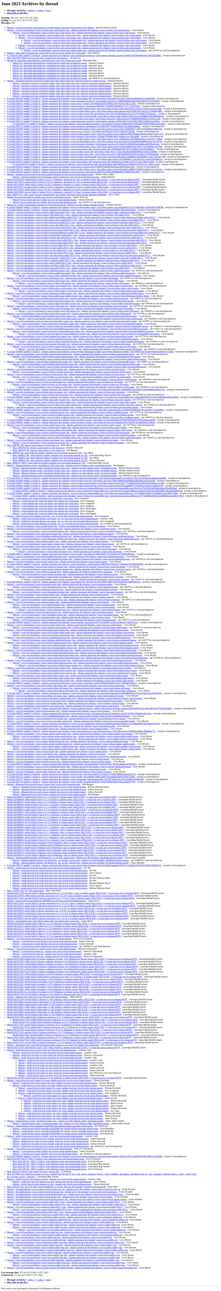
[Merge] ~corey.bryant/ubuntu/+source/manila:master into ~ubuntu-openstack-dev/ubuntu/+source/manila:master (58, 594)
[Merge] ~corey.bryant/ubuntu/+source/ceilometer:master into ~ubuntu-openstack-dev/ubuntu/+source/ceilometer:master (61, 529)
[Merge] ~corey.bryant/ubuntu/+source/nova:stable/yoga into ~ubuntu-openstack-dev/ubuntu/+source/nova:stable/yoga (61, 1252)
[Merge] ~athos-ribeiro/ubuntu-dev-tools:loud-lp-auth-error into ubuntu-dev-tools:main (46, 53)
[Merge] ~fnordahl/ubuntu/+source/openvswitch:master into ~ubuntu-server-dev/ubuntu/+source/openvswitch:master (60, 1197)
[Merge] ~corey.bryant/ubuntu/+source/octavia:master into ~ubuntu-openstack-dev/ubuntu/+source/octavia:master (59, 711)
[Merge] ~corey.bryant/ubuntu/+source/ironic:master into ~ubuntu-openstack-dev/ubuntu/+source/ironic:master (57, 561)
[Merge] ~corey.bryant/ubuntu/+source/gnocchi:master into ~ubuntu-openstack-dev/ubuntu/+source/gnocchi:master (59, 546)
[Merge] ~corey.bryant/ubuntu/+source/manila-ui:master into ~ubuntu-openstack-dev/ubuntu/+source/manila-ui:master (61, 597)
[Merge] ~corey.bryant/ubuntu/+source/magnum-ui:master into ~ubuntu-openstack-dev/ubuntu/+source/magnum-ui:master (62, 589)
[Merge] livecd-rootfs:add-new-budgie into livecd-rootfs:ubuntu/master (39, 197)
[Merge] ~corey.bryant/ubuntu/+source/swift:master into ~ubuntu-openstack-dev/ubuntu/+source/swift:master (56, 754)
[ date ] (48, 10)
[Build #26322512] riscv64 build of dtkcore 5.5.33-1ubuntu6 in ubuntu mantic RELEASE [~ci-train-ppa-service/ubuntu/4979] (64, 936)
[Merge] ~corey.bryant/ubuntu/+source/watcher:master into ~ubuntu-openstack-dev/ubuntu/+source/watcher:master (59, 761)
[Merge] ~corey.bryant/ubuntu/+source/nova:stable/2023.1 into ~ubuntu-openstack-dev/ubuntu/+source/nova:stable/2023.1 (62, 1212)
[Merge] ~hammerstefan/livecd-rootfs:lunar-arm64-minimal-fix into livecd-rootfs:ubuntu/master (50, 174)
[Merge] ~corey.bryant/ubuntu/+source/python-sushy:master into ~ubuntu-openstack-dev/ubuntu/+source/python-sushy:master (64, 425)
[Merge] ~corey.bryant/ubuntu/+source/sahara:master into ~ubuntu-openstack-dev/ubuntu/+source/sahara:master (58, 728)
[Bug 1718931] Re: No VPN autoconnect (26, 890)
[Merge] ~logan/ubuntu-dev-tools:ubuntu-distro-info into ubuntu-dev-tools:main (43, 921)
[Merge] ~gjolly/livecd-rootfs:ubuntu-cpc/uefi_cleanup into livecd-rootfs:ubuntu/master (47, 1179)
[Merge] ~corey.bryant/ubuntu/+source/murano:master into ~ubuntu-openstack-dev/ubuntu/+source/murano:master (59, 617)
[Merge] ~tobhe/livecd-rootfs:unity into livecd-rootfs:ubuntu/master (37, 997)
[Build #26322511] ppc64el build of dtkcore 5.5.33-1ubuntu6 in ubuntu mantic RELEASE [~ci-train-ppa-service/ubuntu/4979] (64, 926)
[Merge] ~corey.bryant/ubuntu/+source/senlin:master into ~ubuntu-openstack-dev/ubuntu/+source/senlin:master (57, 751)
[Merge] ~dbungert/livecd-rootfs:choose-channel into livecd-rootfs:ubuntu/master (44, 784)
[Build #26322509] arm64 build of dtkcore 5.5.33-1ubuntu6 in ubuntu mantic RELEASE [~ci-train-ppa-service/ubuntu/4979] (64, 931)
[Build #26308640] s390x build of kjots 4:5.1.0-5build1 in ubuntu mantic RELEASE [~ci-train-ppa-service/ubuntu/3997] (62, 799)
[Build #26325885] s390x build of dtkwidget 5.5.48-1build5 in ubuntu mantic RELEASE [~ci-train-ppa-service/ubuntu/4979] (64, 1007)
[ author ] (40, 10)
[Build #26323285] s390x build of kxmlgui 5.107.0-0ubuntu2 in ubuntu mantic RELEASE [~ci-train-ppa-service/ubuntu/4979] (64, 989)
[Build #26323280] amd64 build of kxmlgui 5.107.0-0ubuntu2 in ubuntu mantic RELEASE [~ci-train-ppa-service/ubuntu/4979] (65, 979)
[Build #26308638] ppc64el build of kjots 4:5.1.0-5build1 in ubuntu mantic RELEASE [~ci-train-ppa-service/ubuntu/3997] (63, 804)
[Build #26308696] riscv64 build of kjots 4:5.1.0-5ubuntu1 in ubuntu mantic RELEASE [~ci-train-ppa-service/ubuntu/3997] (63, 825)
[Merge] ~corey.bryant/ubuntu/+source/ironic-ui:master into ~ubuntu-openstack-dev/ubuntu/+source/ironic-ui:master (60, 572)
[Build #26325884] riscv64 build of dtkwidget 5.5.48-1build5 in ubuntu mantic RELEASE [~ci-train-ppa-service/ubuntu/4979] (64, 1014)
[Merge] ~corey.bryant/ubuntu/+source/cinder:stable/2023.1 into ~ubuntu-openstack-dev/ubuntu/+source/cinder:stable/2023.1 (64, 1202)
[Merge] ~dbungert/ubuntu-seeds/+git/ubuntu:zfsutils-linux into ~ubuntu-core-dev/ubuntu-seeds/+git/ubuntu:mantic (59, 465)
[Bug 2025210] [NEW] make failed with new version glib (33, 1171)
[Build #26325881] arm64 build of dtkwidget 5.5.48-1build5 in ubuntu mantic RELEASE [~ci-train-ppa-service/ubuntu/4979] (64, 1009)
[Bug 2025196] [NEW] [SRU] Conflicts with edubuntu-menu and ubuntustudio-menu (46, 1159)
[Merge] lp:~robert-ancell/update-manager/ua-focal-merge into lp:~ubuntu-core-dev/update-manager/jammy (56, 205)
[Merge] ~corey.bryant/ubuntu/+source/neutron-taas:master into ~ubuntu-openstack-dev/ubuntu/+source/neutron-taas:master (63, 706)
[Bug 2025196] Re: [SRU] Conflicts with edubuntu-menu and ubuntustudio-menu (49, 1161)
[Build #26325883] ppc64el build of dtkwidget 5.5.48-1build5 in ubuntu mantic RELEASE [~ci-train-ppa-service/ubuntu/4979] (65, 1002)
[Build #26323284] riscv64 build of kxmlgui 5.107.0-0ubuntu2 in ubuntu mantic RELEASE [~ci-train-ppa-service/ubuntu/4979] (65, 992)
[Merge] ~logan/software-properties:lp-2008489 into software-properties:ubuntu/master (46, 901)
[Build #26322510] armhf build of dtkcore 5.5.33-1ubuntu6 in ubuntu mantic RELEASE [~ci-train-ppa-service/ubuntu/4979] (63, 933)
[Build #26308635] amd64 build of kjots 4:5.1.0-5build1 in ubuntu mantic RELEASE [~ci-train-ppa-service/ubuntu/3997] (62, 797)
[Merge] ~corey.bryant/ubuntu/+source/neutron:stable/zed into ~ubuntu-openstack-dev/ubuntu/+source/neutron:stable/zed (62, 1232)
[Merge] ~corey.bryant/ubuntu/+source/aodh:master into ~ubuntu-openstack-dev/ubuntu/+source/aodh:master (56, 526)
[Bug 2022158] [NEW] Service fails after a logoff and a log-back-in (38, 58)
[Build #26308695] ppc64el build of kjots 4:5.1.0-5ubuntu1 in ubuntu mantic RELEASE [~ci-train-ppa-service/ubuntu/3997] (63, 815)
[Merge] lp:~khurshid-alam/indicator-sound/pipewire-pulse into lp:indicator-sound (44, 60)
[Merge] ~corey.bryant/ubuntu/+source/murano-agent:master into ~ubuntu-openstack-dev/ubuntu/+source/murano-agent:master (64, 625)
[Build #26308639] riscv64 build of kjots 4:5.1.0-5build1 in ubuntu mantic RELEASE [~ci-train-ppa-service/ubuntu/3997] (62, 822)
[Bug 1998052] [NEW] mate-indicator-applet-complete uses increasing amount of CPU (46, 463)
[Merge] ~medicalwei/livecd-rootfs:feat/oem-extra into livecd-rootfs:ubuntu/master (44, 868)
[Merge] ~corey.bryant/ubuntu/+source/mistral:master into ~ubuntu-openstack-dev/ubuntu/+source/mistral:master (58, 602)
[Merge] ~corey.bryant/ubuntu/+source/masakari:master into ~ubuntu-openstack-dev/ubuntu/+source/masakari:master (60, 612)
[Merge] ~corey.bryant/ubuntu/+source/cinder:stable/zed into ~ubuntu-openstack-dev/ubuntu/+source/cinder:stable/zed (61, 1222)
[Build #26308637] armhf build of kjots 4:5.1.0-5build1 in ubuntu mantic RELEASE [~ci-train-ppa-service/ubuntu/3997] (62, 802)
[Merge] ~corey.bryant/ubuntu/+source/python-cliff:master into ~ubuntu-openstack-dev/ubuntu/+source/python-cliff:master (63, 278)
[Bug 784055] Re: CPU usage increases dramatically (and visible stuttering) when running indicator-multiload (57, 194)
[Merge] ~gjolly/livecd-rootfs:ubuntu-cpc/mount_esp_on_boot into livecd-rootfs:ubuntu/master (50, 516)
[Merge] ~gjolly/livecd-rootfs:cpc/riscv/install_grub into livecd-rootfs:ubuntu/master (45, 1136)
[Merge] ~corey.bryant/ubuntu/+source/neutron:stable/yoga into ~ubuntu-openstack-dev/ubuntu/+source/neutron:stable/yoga (63, 1260)
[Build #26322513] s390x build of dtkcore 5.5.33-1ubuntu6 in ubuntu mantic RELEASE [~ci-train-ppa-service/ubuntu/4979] (63, 928)
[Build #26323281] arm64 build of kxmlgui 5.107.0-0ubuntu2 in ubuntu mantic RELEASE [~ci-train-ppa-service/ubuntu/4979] (64, 984)
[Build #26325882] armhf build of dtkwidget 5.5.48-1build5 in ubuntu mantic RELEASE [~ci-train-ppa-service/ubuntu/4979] (64, 1012)
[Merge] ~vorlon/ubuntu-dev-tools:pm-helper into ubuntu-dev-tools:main (40, 498)
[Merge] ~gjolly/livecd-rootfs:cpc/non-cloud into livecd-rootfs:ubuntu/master (42, 1050)
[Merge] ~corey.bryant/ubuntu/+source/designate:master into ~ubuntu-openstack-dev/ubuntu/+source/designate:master (60, 534)
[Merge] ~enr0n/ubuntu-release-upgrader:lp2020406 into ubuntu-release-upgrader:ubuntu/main (50, 1126)
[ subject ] (31, 10)
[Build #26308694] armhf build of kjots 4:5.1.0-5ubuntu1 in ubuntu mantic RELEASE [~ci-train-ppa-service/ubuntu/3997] (63, 820)
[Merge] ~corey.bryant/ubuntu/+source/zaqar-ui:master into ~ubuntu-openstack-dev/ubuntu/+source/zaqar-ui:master (59, 771)
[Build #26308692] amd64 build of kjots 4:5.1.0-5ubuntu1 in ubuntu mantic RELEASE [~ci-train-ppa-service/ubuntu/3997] (63, 809)
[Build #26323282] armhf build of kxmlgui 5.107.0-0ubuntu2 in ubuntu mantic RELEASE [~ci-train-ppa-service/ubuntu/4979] (64, 987)
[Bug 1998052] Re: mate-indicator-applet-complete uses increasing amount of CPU (45, 453)
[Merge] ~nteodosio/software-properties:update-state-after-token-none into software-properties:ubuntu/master (56, 81)
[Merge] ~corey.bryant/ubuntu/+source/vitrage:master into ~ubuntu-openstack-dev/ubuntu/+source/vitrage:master (58, 759)
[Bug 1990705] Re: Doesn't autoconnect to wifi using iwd (33, 445)
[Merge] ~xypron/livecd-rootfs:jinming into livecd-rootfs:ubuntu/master (39, 939)
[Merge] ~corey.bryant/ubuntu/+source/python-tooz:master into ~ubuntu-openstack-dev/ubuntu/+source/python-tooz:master (63, 440)
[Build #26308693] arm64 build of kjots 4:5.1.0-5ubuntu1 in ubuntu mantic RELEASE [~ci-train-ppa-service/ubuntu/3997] (63, 817)
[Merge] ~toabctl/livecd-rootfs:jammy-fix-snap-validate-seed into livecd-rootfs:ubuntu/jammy (49, 1080)
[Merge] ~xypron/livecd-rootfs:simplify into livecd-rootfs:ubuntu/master (40, 1149)
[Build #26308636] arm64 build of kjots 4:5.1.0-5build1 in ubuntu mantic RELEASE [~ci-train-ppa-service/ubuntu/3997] (62, 807)
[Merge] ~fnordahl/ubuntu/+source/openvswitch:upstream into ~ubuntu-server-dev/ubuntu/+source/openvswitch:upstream (62, 1192)
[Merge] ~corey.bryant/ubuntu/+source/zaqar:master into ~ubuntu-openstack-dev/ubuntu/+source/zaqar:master (57, 769)
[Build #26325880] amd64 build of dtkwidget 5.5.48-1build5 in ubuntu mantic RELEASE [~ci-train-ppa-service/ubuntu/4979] (64, 1004)
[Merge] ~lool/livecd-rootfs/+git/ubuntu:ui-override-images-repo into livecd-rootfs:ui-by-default (50, 27)
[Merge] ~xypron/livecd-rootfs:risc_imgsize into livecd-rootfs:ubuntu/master (42, 949)
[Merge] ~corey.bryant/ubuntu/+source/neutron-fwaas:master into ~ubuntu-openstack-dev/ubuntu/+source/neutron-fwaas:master (65, 701)
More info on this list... (17, 13)
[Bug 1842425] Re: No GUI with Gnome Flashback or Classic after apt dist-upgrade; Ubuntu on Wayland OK (57, 1187)
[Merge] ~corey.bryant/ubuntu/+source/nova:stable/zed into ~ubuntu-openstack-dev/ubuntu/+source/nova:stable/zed (59, 1237)
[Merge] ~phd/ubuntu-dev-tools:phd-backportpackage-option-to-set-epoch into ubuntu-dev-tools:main (53, 1045)
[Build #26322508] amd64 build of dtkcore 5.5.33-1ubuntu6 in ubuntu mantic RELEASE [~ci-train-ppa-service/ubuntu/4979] (64, 923)
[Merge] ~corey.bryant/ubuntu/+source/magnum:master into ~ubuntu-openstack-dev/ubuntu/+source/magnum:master (60, 584)
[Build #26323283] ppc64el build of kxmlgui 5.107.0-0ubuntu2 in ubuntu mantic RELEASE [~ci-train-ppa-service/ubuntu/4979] (65, 982)
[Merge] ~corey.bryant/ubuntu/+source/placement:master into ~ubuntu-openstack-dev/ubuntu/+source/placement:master (61, 726)
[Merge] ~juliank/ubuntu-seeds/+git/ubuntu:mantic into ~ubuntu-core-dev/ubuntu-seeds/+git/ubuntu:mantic (55, 1121)
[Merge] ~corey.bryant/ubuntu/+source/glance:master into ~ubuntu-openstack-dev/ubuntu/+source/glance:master (58, 541)
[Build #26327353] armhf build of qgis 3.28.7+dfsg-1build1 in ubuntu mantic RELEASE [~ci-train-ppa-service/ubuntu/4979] (64, 1047)
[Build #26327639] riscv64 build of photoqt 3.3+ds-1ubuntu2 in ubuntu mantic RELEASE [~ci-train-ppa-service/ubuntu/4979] (64, 1078)
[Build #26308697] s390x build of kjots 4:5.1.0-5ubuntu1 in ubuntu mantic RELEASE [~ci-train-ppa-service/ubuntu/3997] (63, 812)
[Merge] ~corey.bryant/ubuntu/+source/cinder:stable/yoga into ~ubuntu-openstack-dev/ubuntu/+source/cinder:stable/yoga (62, 1245)
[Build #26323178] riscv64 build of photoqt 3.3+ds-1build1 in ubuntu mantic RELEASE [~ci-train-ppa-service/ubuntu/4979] (63, 994)
